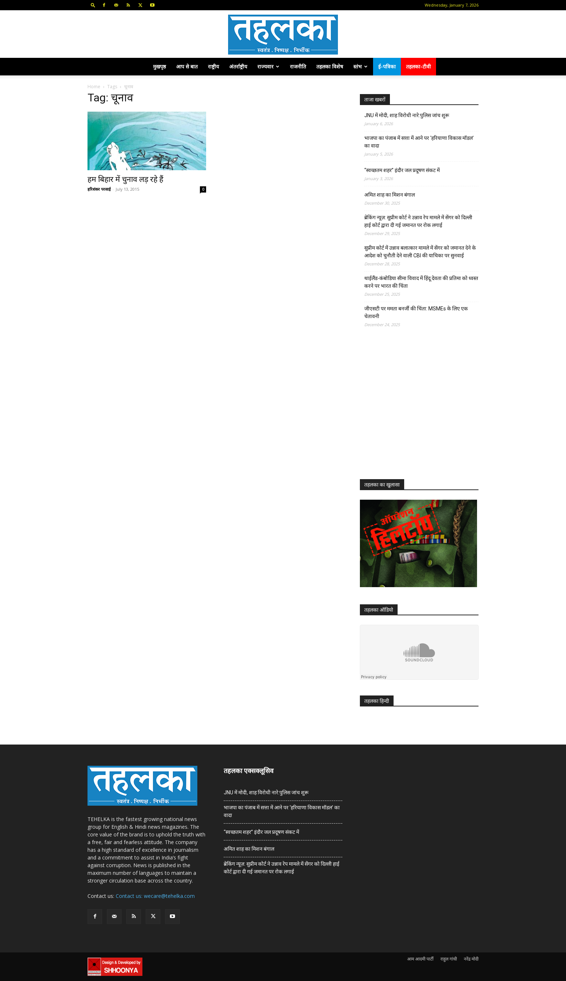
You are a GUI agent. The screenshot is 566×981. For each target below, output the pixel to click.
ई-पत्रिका (387, 66)
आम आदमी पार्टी (420, 959)
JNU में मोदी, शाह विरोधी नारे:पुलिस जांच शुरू (406, 115)
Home (93, 86)
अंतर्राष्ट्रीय (238, 66)
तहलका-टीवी (418, 66)
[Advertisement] (415, 410)
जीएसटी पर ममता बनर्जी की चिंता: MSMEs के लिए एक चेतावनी (416, 312)
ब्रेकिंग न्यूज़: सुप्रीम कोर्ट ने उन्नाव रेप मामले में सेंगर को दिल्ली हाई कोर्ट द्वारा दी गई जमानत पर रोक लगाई (418, 221)
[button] (92, 5)
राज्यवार (268, 66)
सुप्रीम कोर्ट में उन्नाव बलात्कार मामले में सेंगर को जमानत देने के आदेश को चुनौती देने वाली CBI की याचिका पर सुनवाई (420, 251)
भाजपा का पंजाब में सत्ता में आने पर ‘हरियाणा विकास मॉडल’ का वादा (419, 142)
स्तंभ (360, 66)
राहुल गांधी (448, 959)
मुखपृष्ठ (159, 66)
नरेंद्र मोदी (471, 959)
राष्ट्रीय (213, 66)
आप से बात (187, 66)
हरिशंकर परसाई (99, 189)
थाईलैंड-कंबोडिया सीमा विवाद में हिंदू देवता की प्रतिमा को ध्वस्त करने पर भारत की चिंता (421, 282)
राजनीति (298, 66)
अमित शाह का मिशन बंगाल (389, 195)
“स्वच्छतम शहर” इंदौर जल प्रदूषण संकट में (402, 170)
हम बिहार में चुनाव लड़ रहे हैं (125, 179)
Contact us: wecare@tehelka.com (155, 895)
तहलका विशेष (329, 66)
